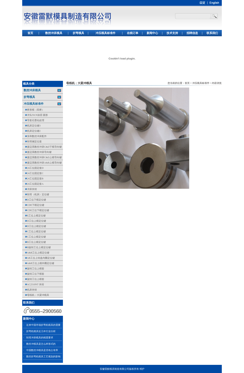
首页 (30, 33)
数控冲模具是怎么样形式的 (41, 343)
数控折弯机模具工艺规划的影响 (43, 356)
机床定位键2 (31, 130)
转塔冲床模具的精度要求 (39, 337)
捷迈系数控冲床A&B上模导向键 (42, 162)
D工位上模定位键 (34, 220)
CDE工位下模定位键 (35, 210)
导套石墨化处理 (33, 120)
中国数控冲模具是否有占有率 (42, 350)
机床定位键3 (31, 125)
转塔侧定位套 (32, 141)
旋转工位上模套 (33, 268)
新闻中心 (152, 33)
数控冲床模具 (53, 33)
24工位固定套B (32, 178)
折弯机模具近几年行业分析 (41, 331)
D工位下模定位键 (34, 199)
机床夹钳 (29, 289)
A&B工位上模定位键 (35, 252)
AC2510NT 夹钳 (33, 284)
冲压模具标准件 (105, 33)
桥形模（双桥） (33, 109)
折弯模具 (78, 33)
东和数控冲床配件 (34, 136)
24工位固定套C (32, 173)
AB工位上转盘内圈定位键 (38, 258)
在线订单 (132, 33)
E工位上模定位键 (34, 215)
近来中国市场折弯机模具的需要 (43, 325)
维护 (142, 369)
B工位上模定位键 (34, 242)
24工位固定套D (33, 168)
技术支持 (172, 33)
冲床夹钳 (29, 189)
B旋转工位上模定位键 (36, 247)
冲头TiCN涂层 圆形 (35, 115)
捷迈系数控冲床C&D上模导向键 (42, 157)
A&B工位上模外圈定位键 (38, 263)
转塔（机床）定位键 (35, 194)
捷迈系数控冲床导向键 (37, 152)
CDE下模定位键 (33, 205)
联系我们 (212, 33)
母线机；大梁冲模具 (35, 295)
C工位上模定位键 (34, 231)
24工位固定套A (33, 183)
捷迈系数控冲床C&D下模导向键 (42, 146)
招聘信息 (192, 33)
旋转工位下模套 (33, 273)
